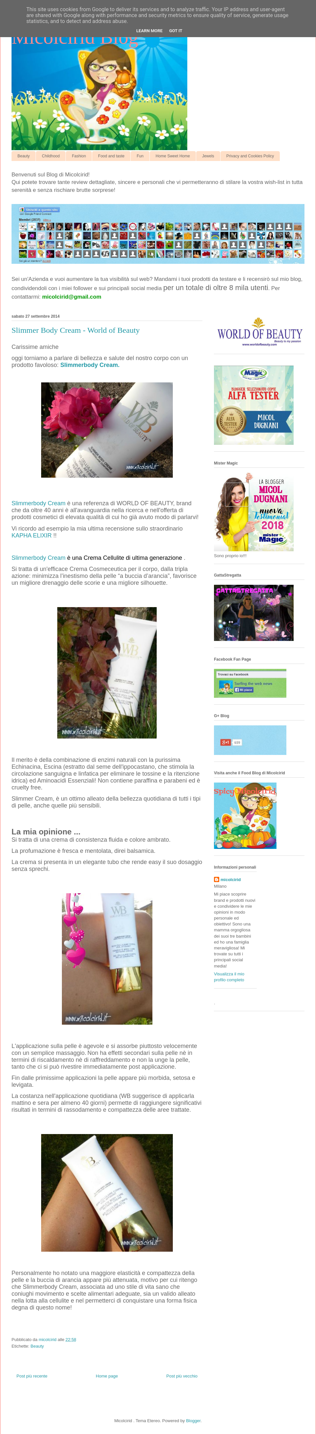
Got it (175, 30)
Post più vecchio (182, 1376)
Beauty (23, 156)
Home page (107, 1376)
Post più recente (31, 1376)
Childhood (51, 156)
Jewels (208, 156)
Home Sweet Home (173, 156)
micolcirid (231, 879)
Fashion (79, 156)
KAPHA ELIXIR (32, 535)
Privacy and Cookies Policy (250, 156)
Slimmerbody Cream (39, 503)
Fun (140, 156)
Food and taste (111, 156)
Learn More (149, 30)
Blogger (193, 1420)
